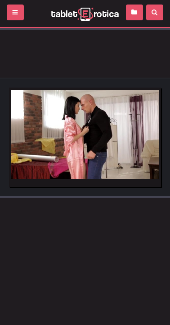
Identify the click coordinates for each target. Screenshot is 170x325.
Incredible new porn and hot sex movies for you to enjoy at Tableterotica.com (85, 13)
